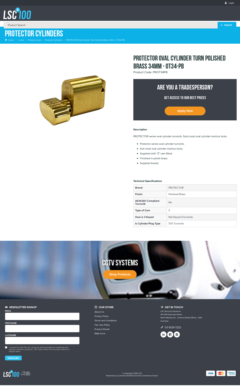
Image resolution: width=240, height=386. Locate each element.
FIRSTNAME (11, 324)
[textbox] (119, 15)
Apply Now (185, 111)
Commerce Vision (150, 376)
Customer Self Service (127, 376)
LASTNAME (10, 336)
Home (9, 40)
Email (8, 312)
